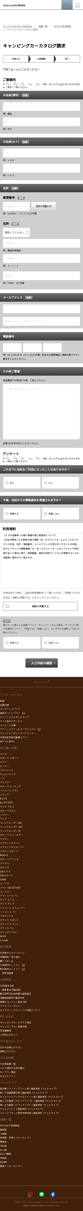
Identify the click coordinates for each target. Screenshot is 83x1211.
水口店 (3, 1150)
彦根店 (3, 1158)
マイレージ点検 (8, 725)
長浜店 (3, 1162)
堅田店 (3, 1130)
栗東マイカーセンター (11, 1166)
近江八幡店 (5, 1154)
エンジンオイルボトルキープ (14, 717)
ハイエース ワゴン (9, 790)
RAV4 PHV (6, 803)
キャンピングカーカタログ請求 (15, 1023)
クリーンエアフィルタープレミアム (18, 729)
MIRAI (4, 855)
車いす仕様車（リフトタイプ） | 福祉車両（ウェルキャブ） (30, 1105)
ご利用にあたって (9, 1035)
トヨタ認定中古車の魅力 (12, 1068)
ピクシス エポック (9, 920)
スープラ (4, 884)
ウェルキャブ (8, 1082)
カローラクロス (8, 811)
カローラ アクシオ (9, 859)
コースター (5, 892)
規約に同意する (27, 605)
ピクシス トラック (9, 924)
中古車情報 (7, 1057)
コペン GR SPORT (10, 888)
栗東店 (3, 1142)
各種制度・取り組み (10, 957)
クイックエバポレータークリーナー (18, 733)
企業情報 (5, 979)
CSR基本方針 (7, 986)
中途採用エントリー (10, 965)
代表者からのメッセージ (12, 953)
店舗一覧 (5, 1119)
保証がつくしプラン (10, 713)
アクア (4, 762)
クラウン (4, 839)
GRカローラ (6, 875)
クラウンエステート (10, 843)
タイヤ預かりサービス (11, 721)
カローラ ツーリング (10, 786)
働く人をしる (6, 961)
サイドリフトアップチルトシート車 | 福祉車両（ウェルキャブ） (32, 1097)
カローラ (4, 867)
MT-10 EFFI (7, 741)
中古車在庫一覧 (8, 1064)
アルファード (6, 770)
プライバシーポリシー (11, 1006)
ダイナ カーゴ (7, 900)
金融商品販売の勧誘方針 (12, 998)
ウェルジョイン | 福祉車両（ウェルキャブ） (22, 1109)
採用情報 (5, 946)
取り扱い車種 (8, 748)
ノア (2, 778)
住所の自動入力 (43, 206)
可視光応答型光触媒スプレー (14, 737)
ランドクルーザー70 (10, 831)
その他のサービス (11, 1041)
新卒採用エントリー (10, 969)
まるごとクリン (8, 1076)
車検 (2, 701)
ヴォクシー (5, 782)
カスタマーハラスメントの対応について (20, 1010)
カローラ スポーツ (9, 758)
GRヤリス (5, 871)
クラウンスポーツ (9, 851)
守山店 (3, 1146)
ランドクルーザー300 (11, 823)
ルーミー (4, 766)
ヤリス (3, 754)
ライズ (3, 819)
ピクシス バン (7, 928)
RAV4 (3, 798)
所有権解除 (5, 1031)
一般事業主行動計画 (10, 990)
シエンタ (4, 795)
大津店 (3, 1134)
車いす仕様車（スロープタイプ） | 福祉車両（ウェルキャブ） (31, 1101)
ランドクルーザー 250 (11, 827)
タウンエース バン (9, 896)
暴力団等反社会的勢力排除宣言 (15, 994)
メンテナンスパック (10, 709)
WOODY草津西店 (9, 1126)
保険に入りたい (8, 1051)
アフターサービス (11, 694)
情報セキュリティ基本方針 (13, 1002)
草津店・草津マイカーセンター (15, 1138)
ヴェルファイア (8, 774)
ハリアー (4, 815)
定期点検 (4, 705)
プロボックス (6, 916)
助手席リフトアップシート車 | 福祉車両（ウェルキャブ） (29, 1089)
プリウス (4, 863)
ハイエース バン (8, 912)
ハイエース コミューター (12, 908)
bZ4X (3, 936)
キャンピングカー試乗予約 (13, 1027)
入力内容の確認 (41, 663)
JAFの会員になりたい (11, 1047)
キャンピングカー (9, 932)
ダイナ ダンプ (7, 904)
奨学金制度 (6, 973)
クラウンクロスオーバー (12, 847)
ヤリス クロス (7, 807)
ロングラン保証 (8, 1072)
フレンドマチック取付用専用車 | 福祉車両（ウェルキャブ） (30, 1113)
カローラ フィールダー (11, 835)
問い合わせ (7, 1016)
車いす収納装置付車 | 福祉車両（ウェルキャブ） (24, 1093)
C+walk (4, 940)
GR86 (3, 879)
